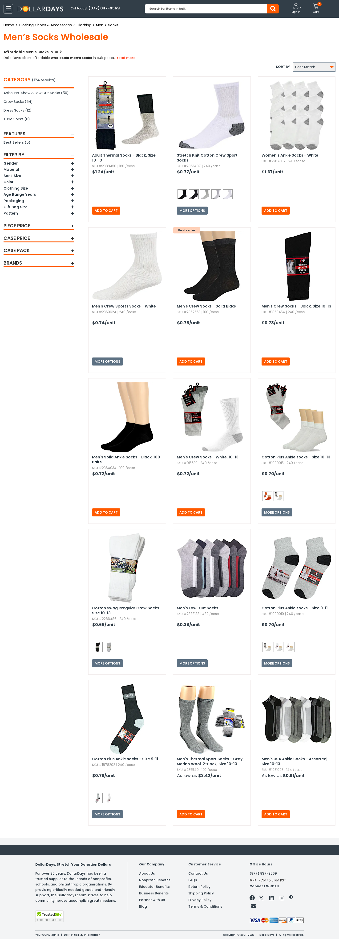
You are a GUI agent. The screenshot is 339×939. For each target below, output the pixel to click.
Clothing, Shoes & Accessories (45, 24)
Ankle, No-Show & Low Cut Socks (36, 92)
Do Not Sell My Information (82, 935)
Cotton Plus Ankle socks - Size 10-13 (296, 457)
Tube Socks (17, 118)
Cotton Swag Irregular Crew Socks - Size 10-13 (127, 610)
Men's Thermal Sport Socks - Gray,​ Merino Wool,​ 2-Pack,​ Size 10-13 (210, 761)
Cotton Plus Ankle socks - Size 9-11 (295, 608)
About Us (147, 873)
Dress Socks (18, 110)
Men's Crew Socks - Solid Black (206, 306)
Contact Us (198, 873)
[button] (295, 8)
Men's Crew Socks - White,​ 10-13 (207, 457)
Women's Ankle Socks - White (290, 155)
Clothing (84, 24)
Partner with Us (152, 899)
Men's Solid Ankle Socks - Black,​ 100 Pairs (126, 460)
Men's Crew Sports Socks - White (124, 306)
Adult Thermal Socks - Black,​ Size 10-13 (124, 158)
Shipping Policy (201, 893)
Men (99, 24)
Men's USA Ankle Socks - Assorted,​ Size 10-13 (294, 761)
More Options (192, 210)
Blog (143, 906)
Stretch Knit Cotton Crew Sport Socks (207, 158)
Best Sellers (17, 142)
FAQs (192, 880)
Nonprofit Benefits (154, 880)
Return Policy (199, 886)
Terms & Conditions (205, 906)
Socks (113, 24)
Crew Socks (18, 101)
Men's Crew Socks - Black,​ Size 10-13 (296, 306)
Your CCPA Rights (47, 935)
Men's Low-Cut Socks (197, 608)
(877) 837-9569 (263, 873)
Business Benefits (154, 893)
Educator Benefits (154, 886)
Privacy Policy (199, 899)
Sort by (283, 66)
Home (9, 24)
